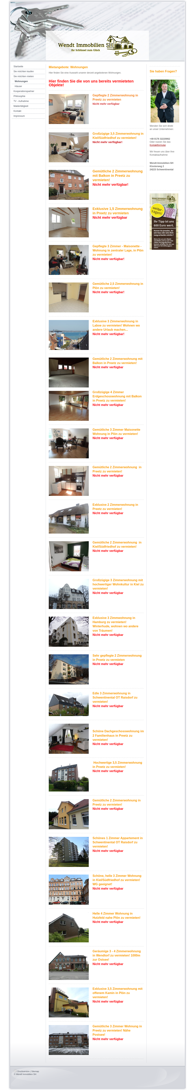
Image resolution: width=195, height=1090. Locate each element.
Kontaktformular (158, 145)
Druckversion (22, 1071)
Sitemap (35, 1071)
